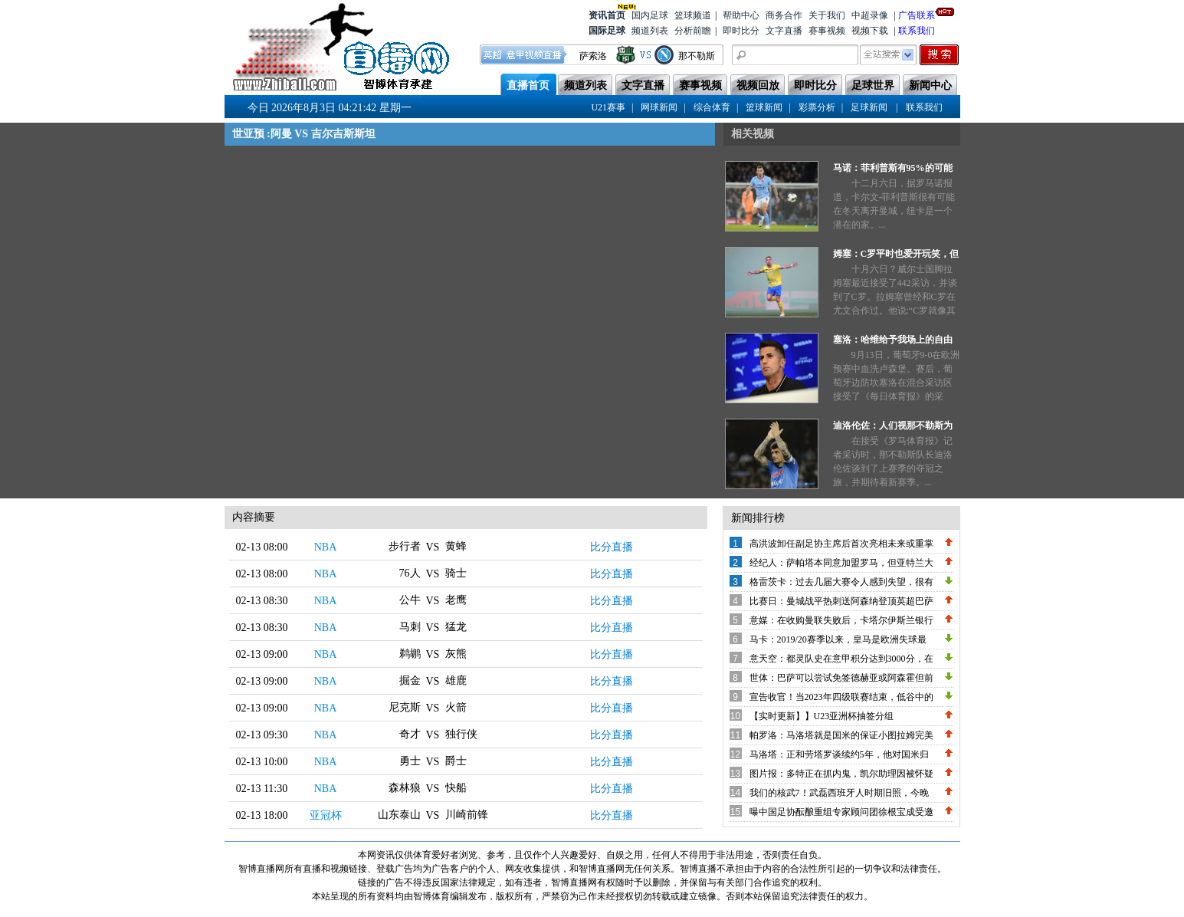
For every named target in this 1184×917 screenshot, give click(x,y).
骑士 (456, 573)
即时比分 (741, 30)
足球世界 (872, 85)
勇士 (410, 761)
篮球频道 (692, 15)
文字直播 (784, 30)
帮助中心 (741, 15)
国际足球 (607, 30)
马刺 (410, 627)
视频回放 (757, 85)
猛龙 (456, 627)
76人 (410, 573)
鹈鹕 (410, 653)
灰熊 (456, 653)
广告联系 (916, 14)
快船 (456, 788)
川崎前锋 (466, 814)
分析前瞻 (692, 30)
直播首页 (528, 85)
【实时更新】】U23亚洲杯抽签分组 (821, 716)
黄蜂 (456, 546)
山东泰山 (399, 814)
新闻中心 (930, 85)
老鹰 (456, 600)
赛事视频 (826, 30)
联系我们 (916, 30)
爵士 (456, 761)
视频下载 (869, 30)
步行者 (405, 546)
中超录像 (869, 15)
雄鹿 (456, 680)
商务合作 (784, 15)
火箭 (456, 707)
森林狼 (405, 788)
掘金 (410, 680)
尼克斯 (405, 707)
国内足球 (649, 15)
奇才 (410, 734)
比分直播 (611, 547)
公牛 (410, 600)
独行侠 (461, 734)
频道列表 (649, 30)
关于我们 (826, 15)
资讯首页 (607, 14)
